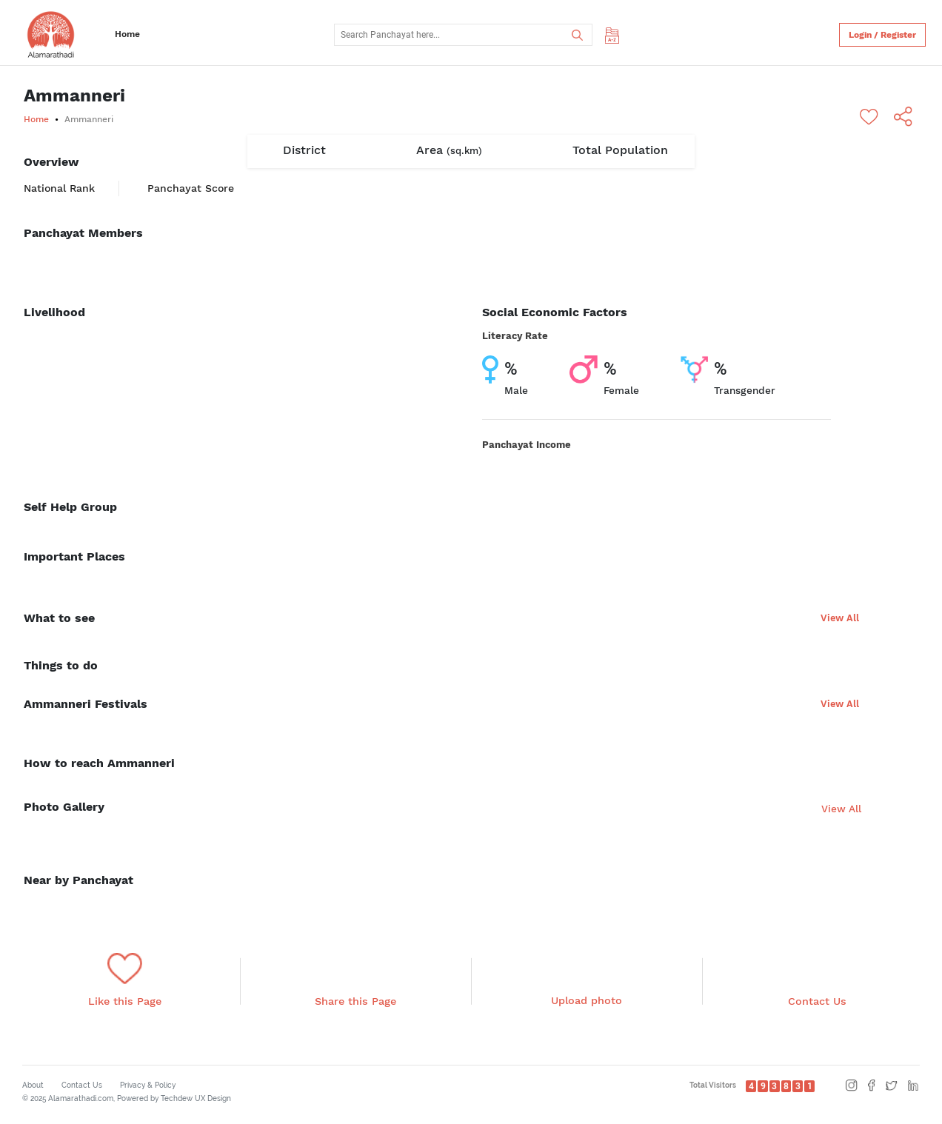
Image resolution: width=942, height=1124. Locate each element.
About (33, 1085)
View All (840, 617)
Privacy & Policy (148, 1085)
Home (127, 34)
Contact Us (81, 1085)
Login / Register (882, 35)
